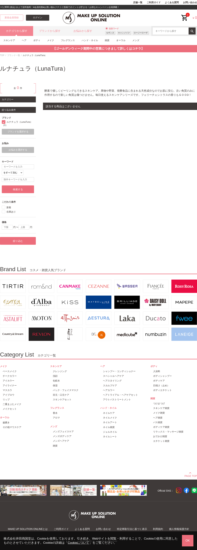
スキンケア (9, 40)
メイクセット (10, 409)
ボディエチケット (162, 390)
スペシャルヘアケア (113, 376)
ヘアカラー (109, 390)
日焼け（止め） (161, 385)
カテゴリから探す (16, 30)
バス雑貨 (157, 422)
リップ (6, 399)
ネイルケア (109, 413)
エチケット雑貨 (161, 441)
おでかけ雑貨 (160, 436)
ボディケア (159, 380)
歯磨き (6, 422)
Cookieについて (78, 542)
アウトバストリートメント (117, 399)
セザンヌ (110, 33)
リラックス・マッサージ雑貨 (168, 431)
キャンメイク (124, 33)
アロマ (56, 417)
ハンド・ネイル (90, 40)
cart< (184, 15)
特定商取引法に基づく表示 (132, 529)
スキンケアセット (62, 399)
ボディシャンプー (162, 376)
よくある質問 (172, 2)
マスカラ (7, 390)
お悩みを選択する (18, 150)
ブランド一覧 (13, 55)
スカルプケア (110, 385)
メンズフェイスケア (63, 431)
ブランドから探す (50, 30)
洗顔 (55, 376)
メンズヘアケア (61, 440)
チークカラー (10, 376)
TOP (2, 55)
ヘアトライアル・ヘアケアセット (120, 394)
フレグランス (68, 40)
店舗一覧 (137, 2)
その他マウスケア (12, 427)
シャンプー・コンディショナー (119, 371)
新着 (8, 207)
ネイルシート (110, 436)
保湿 (55, 385)
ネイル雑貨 (109, 427)
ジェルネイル (110, 432)
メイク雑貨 (159, 412)
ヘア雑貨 (157, 417)
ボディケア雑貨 (161, 427)
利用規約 (158, 529)
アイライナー (10, 385)
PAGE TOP (190, 475)
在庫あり (11, 211)
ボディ (36, 40)
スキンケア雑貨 (161, 408)
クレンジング (60, 371)
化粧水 (56, 380)
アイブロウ (8, 394)
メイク (50, 40)
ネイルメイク (110, 417)
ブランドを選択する (18, 131)
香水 (55, 413)
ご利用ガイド (154, 2)
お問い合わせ (190, 2)
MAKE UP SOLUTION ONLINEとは (28, 529)
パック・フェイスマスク (65, 390)
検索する (18, 189)
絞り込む (18, 241)
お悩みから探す (82, 30)
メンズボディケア (62, 436)
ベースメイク (10, 371)
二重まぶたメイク (12, 404)
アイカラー (8, 380)
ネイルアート (110, 422)
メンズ (135, 40)
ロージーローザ (141, 33)
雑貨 (107, 40)
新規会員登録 (12, 17)
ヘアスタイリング (112, 380)
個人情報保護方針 (179, 529)
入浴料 (156, 371)
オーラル (121, 40)
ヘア (24, 40)
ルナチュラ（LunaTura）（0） (17, 123)
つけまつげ (159, 403)
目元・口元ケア (61, 394)
